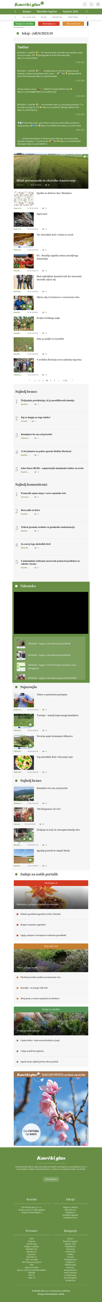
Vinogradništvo (70, 1270)
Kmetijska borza (70, 1217)
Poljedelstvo (70, 1246)
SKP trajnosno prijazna (31, 1262)
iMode (61, 1294)
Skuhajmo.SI (31, 1251)
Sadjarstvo (70, 1262)
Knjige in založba (70, 1207)
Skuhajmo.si (70, 1212)
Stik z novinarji (31, 1259)
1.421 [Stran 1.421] (65, 380)
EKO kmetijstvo (70, 1277)
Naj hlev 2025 (70, 11)
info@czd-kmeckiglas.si (31, 1212)
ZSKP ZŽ (31, 1277)
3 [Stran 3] (42, 380)
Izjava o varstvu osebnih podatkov (31, 1270)
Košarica (31, 1241)
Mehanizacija (70, 1264)
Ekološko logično (47, 11)
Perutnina (73, 17)
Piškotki (31, 1272)
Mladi (43, 17)
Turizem (70, 1257)
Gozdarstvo (70, 1280)
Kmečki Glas (31, 1244)
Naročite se (51, 1179)
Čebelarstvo (70, 1251)
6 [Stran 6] (54, 380)
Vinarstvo (57, 17)
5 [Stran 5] (50, 380)
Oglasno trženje (32, 1267)
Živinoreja (70, 1249)
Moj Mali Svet (31, 1249)
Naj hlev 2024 (29, 17)
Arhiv (31, 1238)
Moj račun (32, 1254)
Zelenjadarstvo (70, 1259)
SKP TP (31, 1275)
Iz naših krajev (70, 1275)
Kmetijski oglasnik (70, 1215)
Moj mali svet (70, 1210)
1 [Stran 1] (35, 380)
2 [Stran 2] (39, 380)
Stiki (31, 1264)
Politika (70, 1254)
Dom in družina (70, 1272)
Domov (27, 11)
